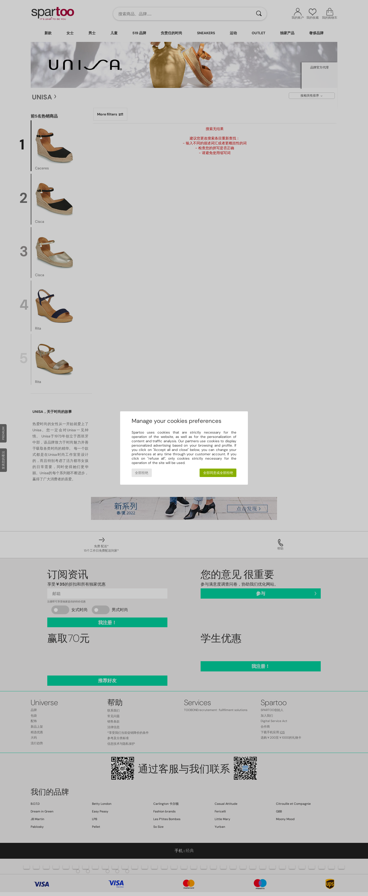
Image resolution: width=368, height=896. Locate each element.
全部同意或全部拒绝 (218, 473)
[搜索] (259, 13)
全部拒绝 (141, 473)
